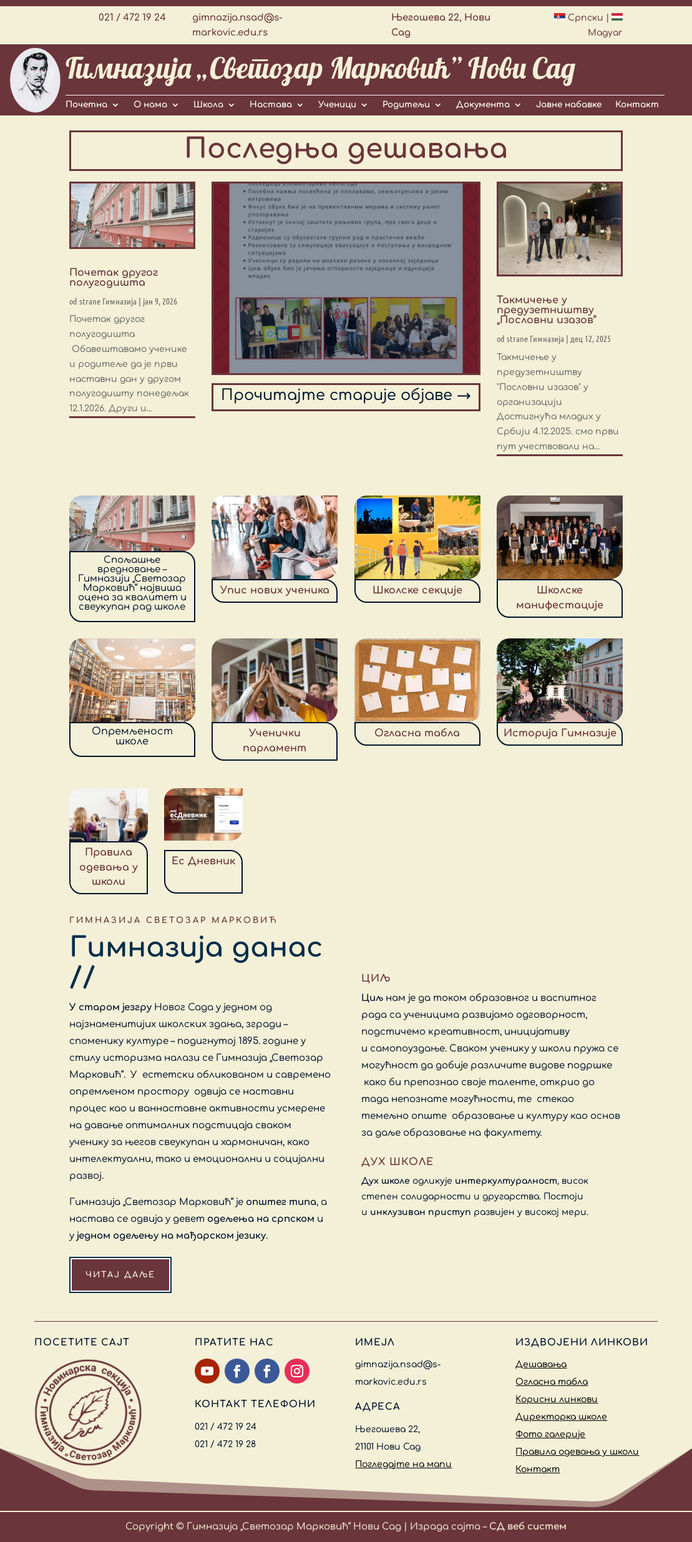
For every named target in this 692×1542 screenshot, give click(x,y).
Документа (483, 104)
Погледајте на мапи (403, 1464)
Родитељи (406, 104)
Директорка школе (561, 1417)
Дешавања (541, 1364)
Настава (271, 104)
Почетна (86, 104)
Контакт (637, 104)
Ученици (337, 104)
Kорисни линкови (556, 1399)
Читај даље (120, 1275)
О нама (150, 104)
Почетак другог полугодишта (113, 277)
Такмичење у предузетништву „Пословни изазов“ (547, 310)
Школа (208, 104)
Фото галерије (550, 1434)
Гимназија (119, 300)
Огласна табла (551, 1382)
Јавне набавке (569, 104)
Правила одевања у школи (577, 1452)
